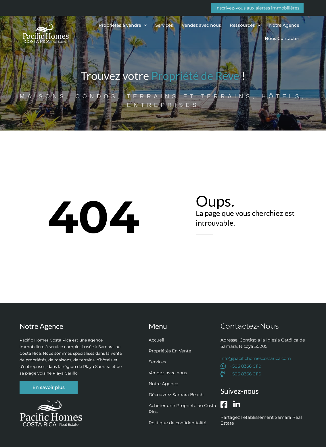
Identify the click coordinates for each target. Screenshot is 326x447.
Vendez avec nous (201, 25)
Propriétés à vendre (123, 25)
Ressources (245, 25)
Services (164, 25)
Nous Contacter (282, 38)
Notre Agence (284, 25)
